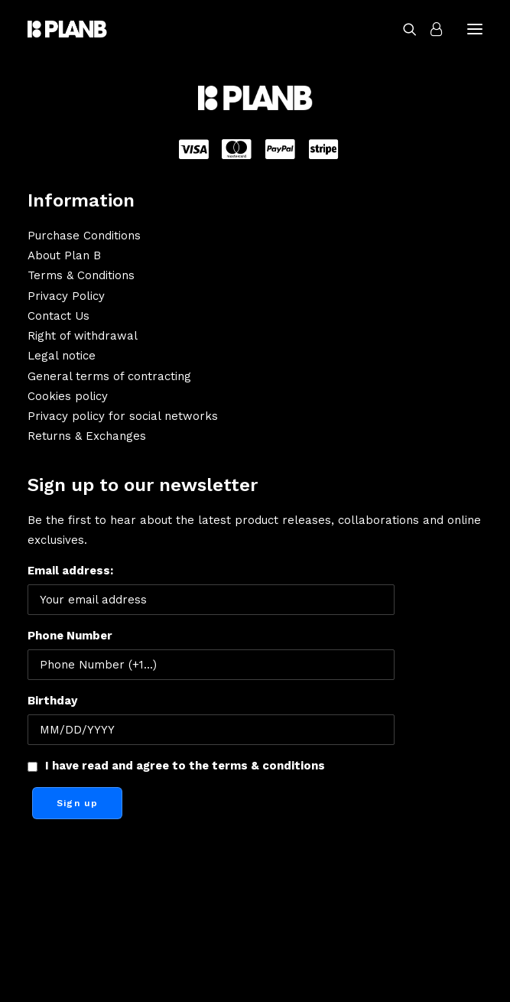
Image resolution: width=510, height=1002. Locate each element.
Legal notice (62, 356)
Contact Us (58, 316)
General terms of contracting (109, 376)
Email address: (211, 589)
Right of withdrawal (83, 336)
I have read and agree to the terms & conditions (185, 766)
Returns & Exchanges (87, 436)
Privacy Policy (66, 296)
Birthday (52, 701)
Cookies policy (68, 396)
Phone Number (70, 636)
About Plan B (64, 255)
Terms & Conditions (81, 275)
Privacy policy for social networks (123, 416)
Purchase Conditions (84, 235)
